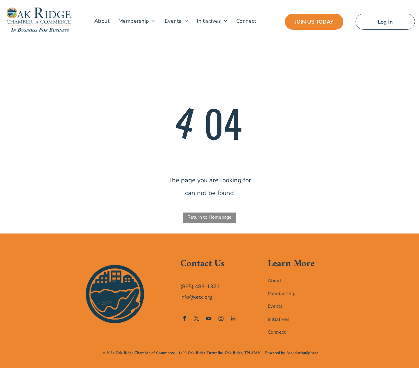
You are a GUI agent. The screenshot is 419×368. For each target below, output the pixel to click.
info (184, 296)
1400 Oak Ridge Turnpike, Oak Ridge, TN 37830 (219, 353)
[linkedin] (233, 319)
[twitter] (196, 319)
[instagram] (221, 319)
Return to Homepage (209, 217)
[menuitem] (102, 21)
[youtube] (208, 319)
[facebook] (184, 319)
